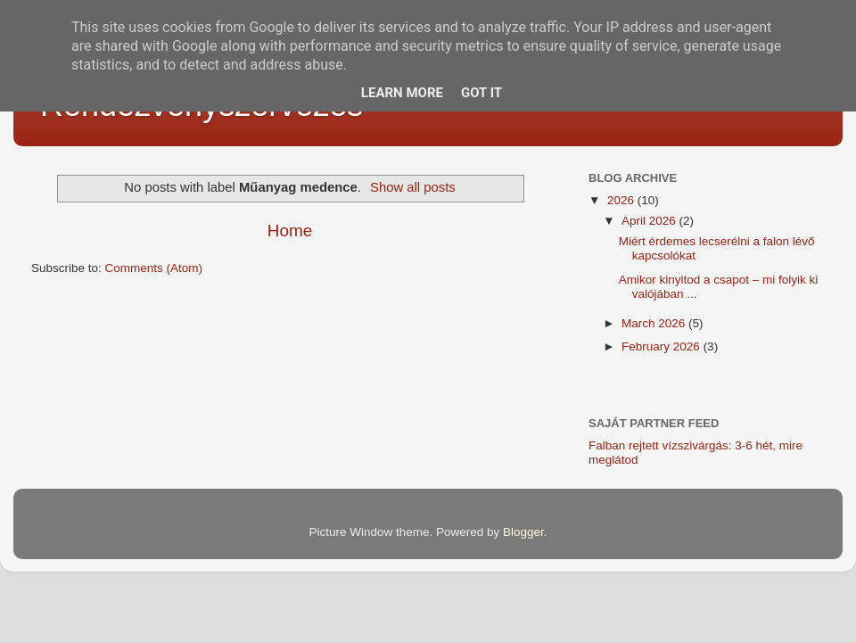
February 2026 (662, 346)
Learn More (402, 93)
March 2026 (654, 323)
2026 (622, 200)
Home (290, 230)
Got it (481, 93)
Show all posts (413, 187)
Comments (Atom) (154, 268)
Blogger (523, 532)
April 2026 (650, 220)
